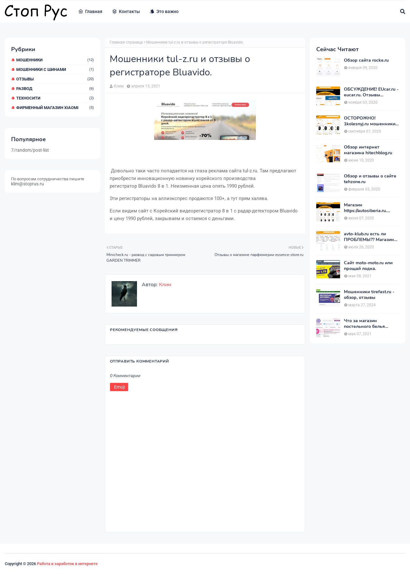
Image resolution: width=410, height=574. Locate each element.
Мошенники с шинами (55, 69)
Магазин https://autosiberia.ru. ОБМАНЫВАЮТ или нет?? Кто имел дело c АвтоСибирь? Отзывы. (368, 208)
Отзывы (55, 79)
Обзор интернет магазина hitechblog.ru (368, 150)
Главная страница (126, 42)
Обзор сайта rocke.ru (366, 60)
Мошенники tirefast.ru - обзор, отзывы (369, 295)
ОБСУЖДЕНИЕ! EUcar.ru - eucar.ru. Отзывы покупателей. (371, 92)
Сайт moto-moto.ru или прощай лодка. (368, 266)
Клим (119, 86)
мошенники (55, 60)
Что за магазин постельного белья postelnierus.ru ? (364, 323)
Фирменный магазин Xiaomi (55, 107)
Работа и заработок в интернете (67, 563)
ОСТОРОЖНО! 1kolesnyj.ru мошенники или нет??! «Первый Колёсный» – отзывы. (369, 121)
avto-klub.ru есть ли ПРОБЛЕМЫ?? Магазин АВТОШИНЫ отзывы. (369, 237)
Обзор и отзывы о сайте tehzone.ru (370, 179)
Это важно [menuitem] (164, 11)
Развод (55, 88)
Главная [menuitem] (90, 11)
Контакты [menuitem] (126, 11)
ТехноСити (55, 98)
